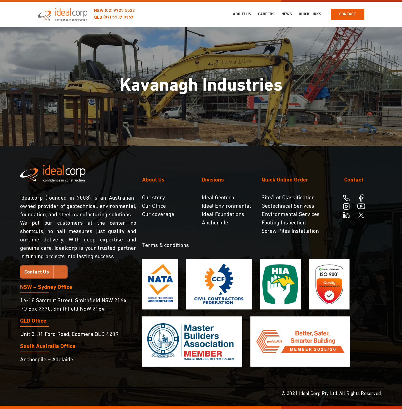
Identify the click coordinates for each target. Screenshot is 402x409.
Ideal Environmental (226, 206)
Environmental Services (291, 214)
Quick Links (310, 14)
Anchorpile (215, 223)
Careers (266, 14)
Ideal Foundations (223, 214)
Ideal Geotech (218, 198)
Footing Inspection (284, 223)
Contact (347, 14)
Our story (153, 198)
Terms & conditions (165, 245)
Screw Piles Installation (290, 231)
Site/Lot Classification (288, 198)
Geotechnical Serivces (288, 206)
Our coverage (158, 214)
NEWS (286, 14)
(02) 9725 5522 (120, 11)
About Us (242, 14)
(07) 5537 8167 (118, 17)
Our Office (154, 206)
